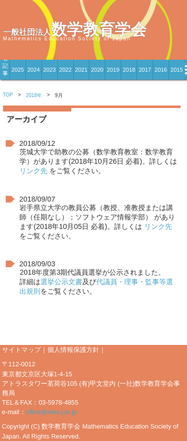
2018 (129, 70)
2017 (145, 70)
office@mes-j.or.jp (51, 412)
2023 (49, 70)
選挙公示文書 (61, 282)
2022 (65, 70)
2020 (97, 70)
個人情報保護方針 (73, 349)
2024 (33, 70)
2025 (17, 70)
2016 (161, 70)
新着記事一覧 (5, 70)
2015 (177, 70)
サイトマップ (21, 349)
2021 (81, 70)
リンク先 (33, 171)
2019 (113, 70)
